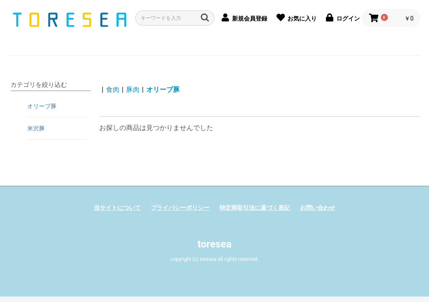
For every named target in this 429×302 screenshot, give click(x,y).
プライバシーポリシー (180, 207)
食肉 (112, 90)
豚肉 (133, 90)
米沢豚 (36, 128)
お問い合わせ (317, 207)
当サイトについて (117, 207)
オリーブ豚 (42, 106)
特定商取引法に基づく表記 (255, 207)
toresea (214, 244)
